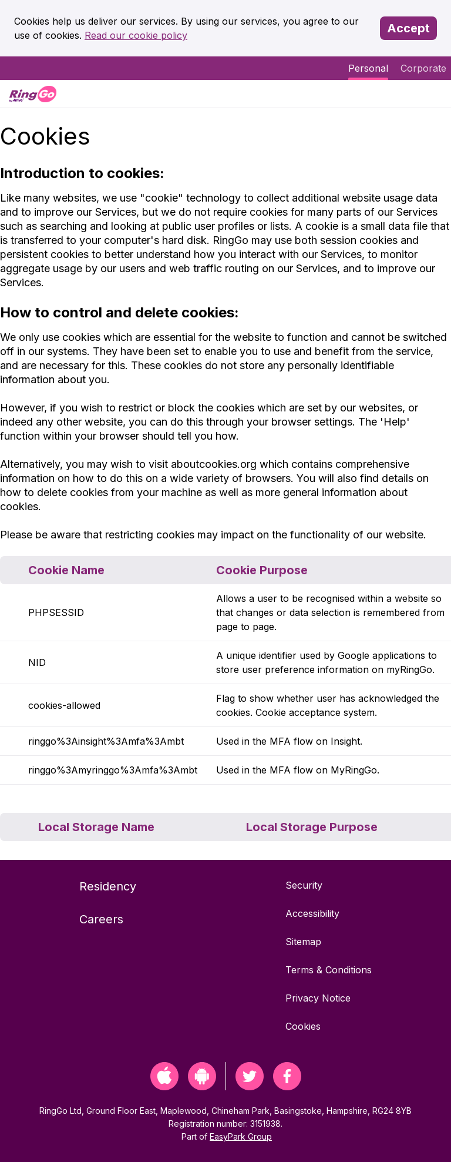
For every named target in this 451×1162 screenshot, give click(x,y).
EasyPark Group (241, 1136)
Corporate (423, 68)
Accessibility (312, 913)
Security (303, 885)
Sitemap (303, 941)
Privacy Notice (318, 998)
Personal (368, 68)
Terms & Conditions (328, 970)
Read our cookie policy (136, 35)
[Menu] (432, 94)
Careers (101, 919)
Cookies (303, 1026)
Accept (408, 28)
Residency (107, 886)
